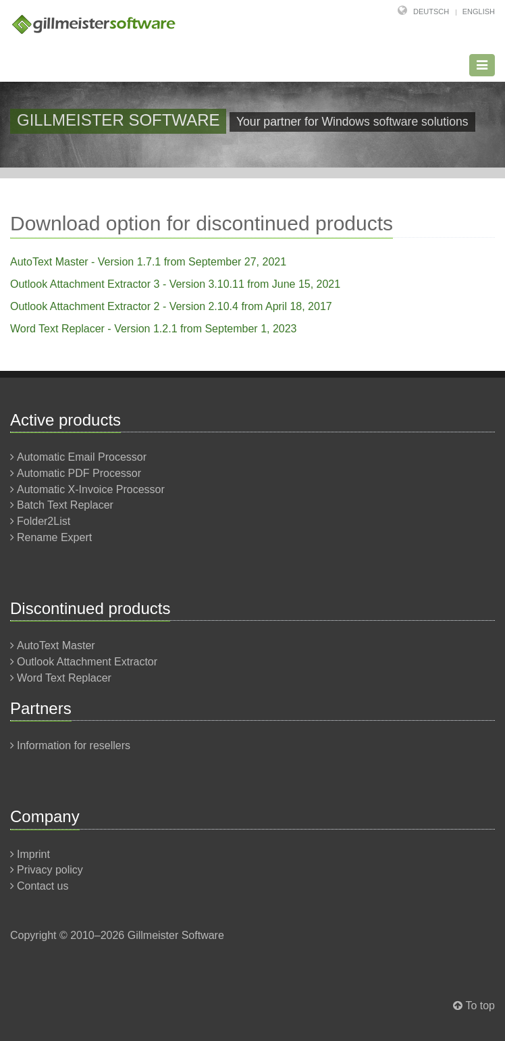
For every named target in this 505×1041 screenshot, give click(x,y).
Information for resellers (73, 745)
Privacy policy (50, 869)
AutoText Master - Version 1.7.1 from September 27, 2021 (148, 262)
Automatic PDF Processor (79, 473)
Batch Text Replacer (65, 505)
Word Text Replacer (64, 678)
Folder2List (43, 521)
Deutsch (431, 11)
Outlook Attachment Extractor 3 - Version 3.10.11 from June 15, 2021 (175, 284)
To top (480, 1005)
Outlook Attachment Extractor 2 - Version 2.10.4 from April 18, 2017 (171, 306)
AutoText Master (56, 645)
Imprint (33, 854)
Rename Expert (54, 537)
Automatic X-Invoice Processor (91, 489)
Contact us (42, 886)
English (478, 11)
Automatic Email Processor (82, 457)
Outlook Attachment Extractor (87, 661)
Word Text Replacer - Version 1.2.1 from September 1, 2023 (153, 328)
